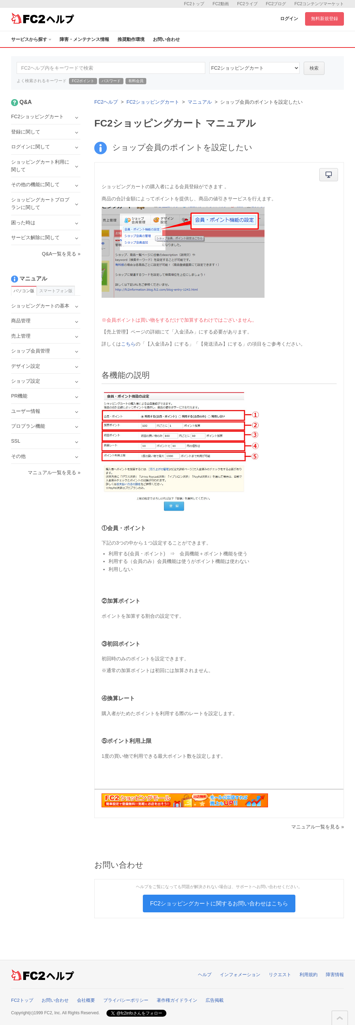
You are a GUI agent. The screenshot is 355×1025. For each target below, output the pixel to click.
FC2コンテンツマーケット (319, 3)
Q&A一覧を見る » (61, 254)
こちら (128, 344)
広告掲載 (215, 1000)
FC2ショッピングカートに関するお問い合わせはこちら (219, 903)
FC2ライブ (247, 3)
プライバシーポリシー (125, 1000)
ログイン (289, 18)
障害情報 (335, 974)
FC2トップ (194, 3)
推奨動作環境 (131, 39)
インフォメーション (240, 974)
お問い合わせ (166, 39)
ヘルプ (204, 974)
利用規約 (309, 974)
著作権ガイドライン (177, 1000)
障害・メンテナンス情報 (84, 39)
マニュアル (200, 102)
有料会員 (136, 81)
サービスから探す (31, 39)
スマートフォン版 (55, 290)
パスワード (111, 81)
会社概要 (86, 1000)
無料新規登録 (324, 18)
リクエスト (280, 974)
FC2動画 (221, 3)
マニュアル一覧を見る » (317, 826)
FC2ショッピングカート (153, 102)
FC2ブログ (276, 3)
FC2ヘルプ (106, 102)
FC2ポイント (83, 81)
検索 (314, 68)
